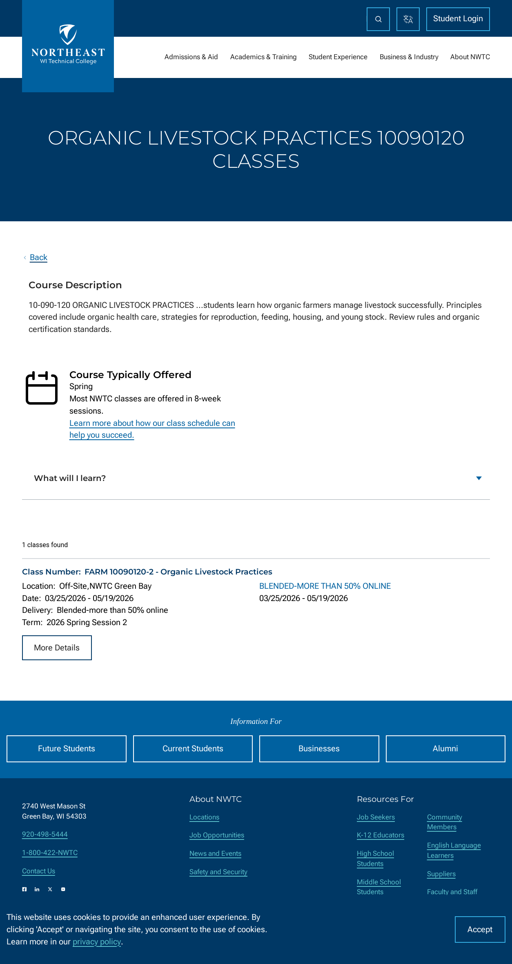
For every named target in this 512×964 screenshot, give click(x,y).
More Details (57, 647)
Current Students (193, 748)
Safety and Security (218, 872)
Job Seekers (376, 817)
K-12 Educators (380, 835)
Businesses (319, 748)
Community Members (444, 822)
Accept (479, 929)
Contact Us (38, 871)
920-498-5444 (45, 834)
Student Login (458, 18)
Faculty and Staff (452, 892)
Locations (204, 817)
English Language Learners (454, 850)
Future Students (66, 748)
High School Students (375, 859)
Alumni (445, 748)
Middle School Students (379, 887)
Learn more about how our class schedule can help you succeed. (152, 429)
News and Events (215, 853)
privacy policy (97, 941)
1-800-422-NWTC (50, 853)
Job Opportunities (216, 835)
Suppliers (441, 874)
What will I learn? (70, 478)
